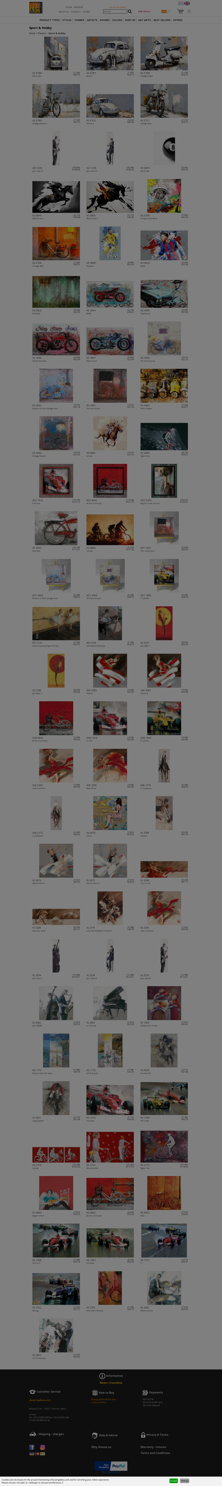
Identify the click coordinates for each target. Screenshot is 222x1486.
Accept (173, 1480)
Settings (184, 1480)
